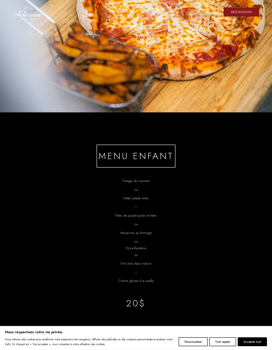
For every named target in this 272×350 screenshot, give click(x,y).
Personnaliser (193, 342)
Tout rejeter (222, 342)
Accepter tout (252, 342)
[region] (136, 338)
